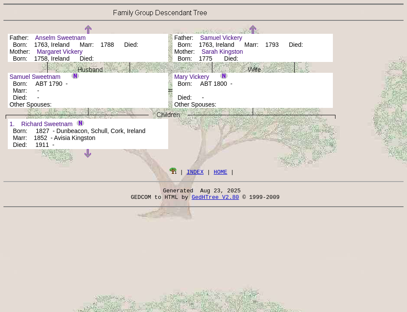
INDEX (195, 172)
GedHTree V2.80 (215, 199)
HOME (220, 172)
